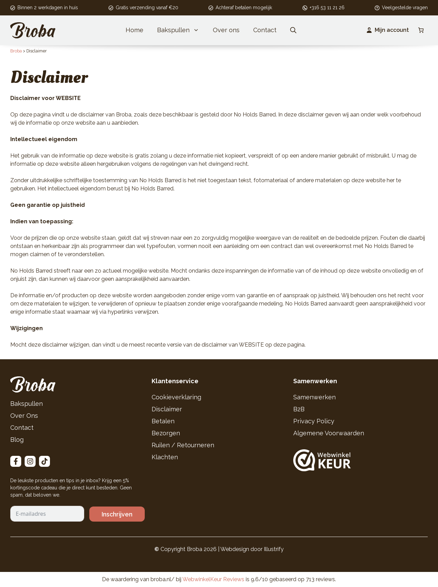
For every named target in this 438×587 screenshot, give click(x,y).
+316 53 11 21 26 (327, 7)
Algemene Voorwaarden (328, 433)
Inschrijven (117, 514)
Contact (264, 30)
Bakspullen (181, 30)
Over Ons (24, 415)
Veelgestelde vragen (405, 7)
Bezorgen (166, 433)
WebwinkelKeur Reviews (213, 579)
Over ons (226, 30)
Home (134, 30)
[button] (293, 30)
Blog (17, 439)
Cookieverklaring (176, 397)
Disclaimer (167, 409)
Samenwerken (314, 397)
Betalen (163, 421)
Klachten (165, 457)
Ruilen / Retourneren (183, 445)
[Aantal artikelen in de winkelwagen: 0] (421, 30)
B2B (299, 409)
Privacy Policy (313, 421)
